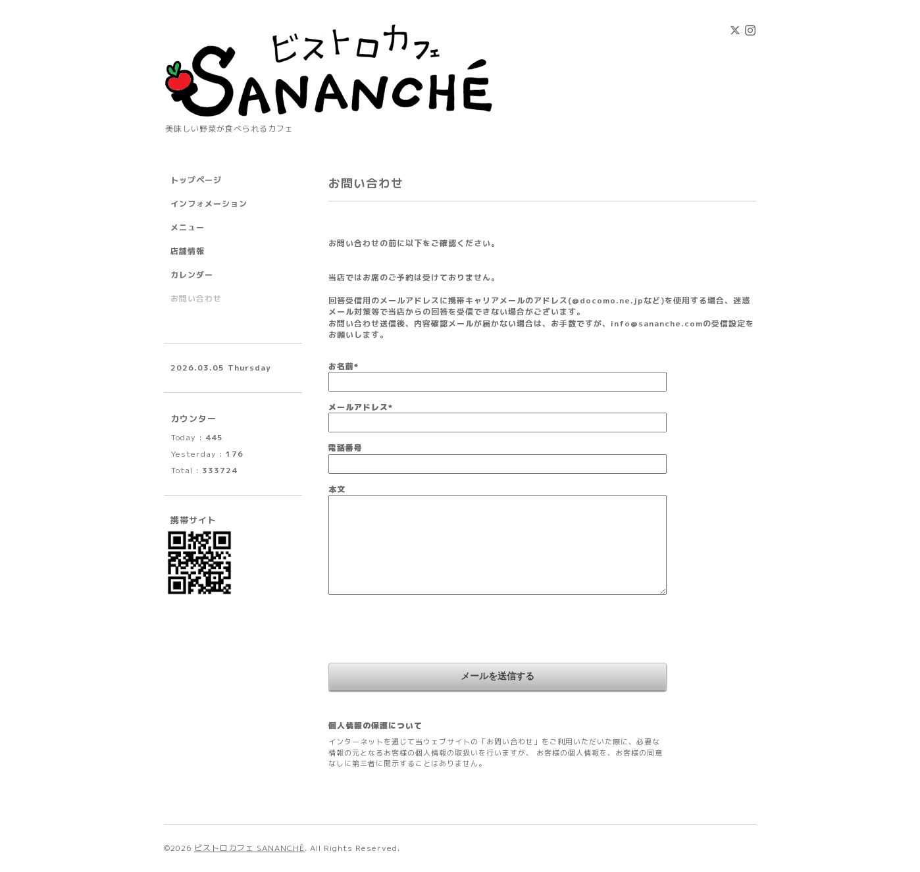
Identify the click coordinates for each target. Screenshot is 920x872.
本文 (336, 489)
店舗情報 (187, 251)
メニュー (187, 227)
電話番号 (345, 447)
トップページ (196, 180)
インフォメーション (208, 203)
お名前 (343, 366)
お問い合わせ (196, 298)
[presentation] (428, 630)
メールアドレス (360, 407)
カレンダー (191, 274)
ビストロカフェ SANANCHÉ (249, 848)
